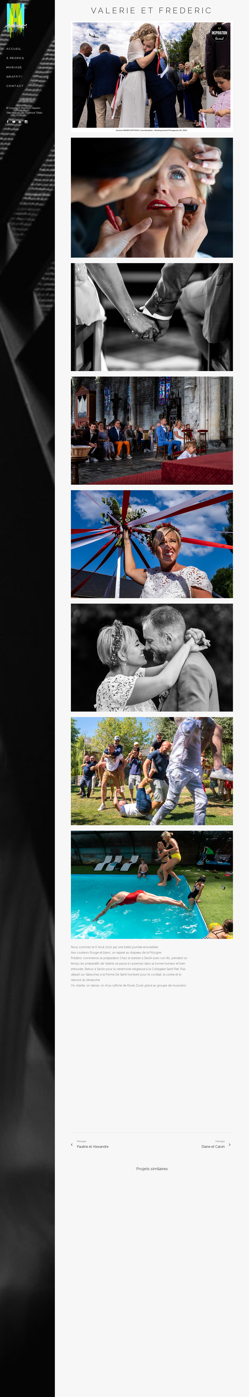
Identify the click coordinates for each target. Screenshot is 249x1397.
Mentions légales (30, 107)
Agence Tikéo (33, 112)
